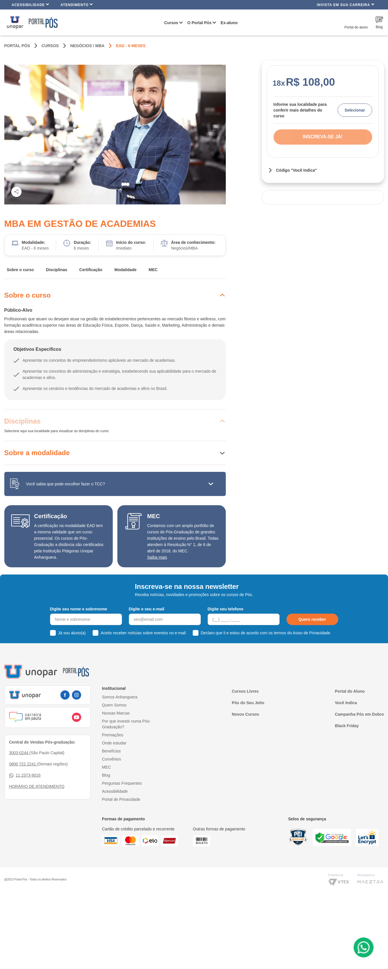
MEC (153, 269)
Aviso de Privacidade (311, 633)
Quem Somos (114, 705)
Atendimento (76, 4)
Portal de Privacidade (121, 799)
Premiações (112, 735)
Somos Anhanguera (119, 697)
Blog (106, 775)
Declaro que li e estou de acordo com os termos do (265, 633)
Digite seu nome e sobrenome (78, 609)
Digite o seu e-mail (147, 609)
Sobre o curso (20, 269)
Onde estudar (114, 743)
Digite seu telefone (225, 609)
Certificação (90, 269)
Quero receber (312, 619)
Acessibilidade (30, 4)
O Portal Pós (199, 22)
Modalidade (125, 269)
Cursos (171, 22)
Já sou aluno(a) (72, 633)
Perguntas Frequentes (122, 783)
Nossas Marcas (116, 713)
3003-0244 (19, 752)
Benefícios (111, 751)
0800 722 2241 (23, 764)
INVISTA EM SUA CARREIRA (345, 4)
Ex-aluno (229, 22)
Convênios (111, 759)
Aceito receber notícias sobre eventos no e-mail (143, 633)
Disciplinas (56, 269)
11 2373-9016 (25, 775)
